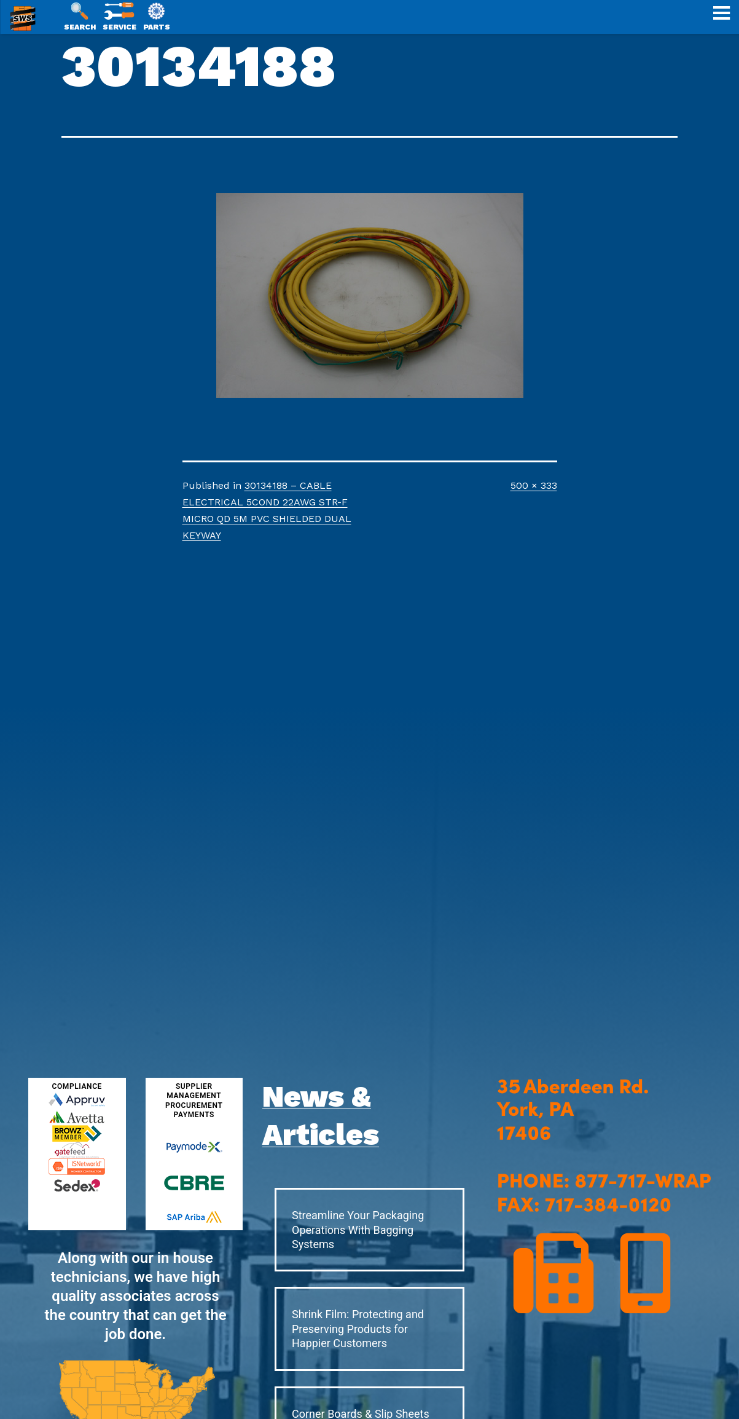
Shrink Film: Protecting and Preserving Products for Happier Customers (358, 1329)
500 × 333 (533, 485)
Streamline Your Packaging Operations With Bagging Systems (358, 1230)
